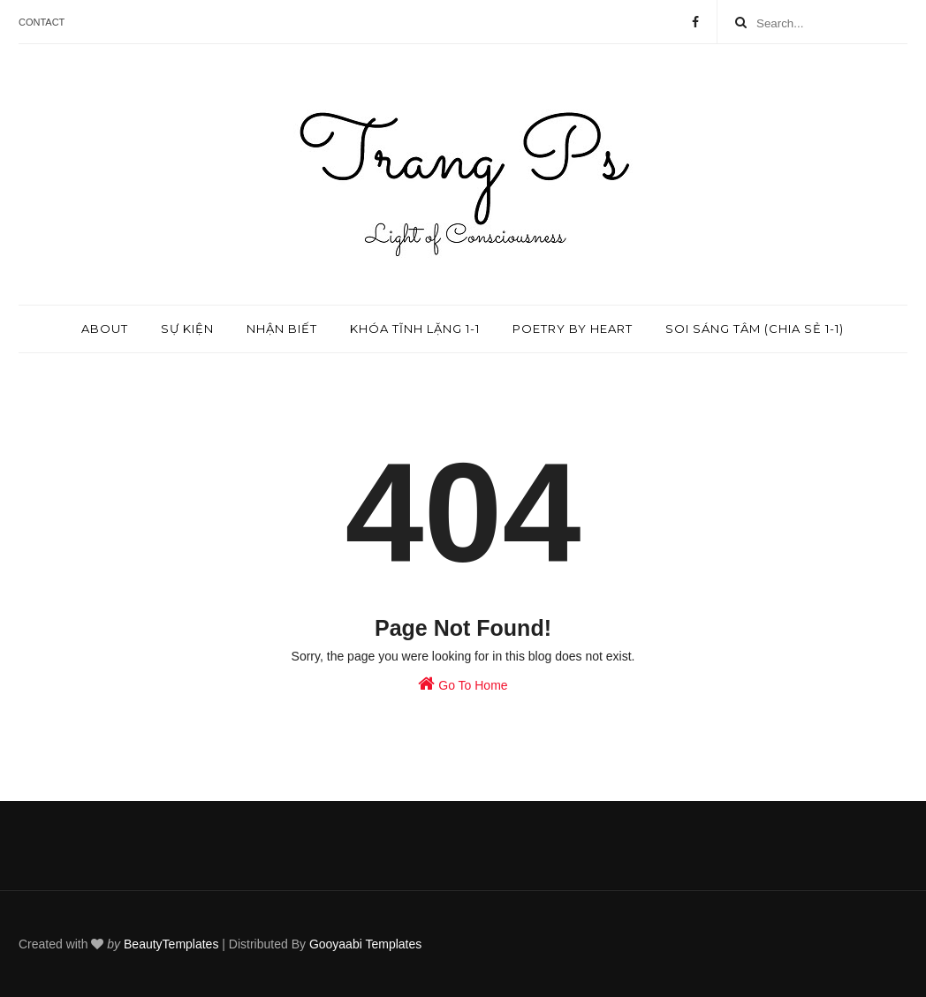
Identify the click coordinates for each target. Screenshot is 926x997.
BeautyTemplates (171, 944)
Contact (42, 22)
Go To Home (462, 683)
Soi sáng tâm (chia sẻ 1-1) (754, 328)
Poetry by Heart (572, 328)
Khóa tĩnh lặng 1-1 (415, 328)
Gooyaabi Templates (365, 944)
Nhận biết (282, 328)
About (104, 328)
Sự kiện (187, 328)
